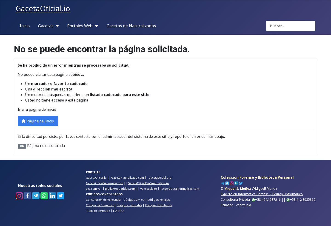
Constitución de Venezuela (103, 200)
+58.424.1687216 (266, 199)
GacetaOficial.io (96, 178)
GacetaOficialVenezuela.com (104, 183)
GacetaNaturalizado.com (127, 178)
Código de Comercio (100, 205)
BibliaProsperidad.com (120, 189)
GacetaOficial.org (159, 178)
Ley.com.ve (93, 189)
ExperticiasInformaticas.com (180, 189)
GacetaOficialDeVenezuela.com (148, 183)
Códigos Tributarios (158, 205)
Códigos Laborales (129, 205)
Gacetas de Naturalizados (131, 25)
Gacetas (45, 25)
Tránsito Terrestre (98, 211)
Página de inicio (38, 121)
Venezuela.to (148, 189)
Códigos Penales (158, 200)
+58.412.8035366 (300, 199)
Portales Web (80, 25)
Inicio (25, 25)
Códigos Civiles (134, 200)
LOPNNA (118, 211)
